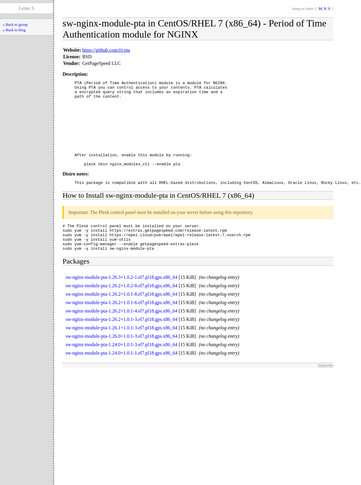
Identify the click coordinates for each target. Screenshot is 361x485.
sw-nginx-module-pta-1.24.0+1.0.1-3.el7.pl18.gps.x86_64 (121, 368)
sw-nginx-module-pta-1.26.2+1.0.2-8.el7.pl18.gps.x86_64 (121, 309)
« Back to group (15, 24)
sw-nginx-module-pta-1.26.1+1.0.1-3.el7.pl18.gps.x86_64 (121, 351)
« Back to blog (14, 30)
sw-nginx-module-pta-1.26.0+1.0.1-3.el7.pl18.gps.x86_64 (121, 359)
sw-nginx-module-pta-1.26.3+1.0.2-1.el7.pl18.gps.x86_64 (121, 300)
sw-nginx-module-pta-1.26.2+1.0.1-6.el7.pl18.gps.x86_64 (121, 325)
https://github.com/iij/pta (106, 50)
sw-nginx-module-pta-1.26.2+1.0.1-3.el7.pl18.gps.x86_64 (121, 342)
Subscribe (325, 388)
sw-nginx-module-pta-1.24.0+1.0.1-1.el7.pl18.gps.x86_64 (121, 376)
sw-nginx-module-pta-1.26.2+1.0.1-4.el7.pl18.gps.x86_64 (121, 334)
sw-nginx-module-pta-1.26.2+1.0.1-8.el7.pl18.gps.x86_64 (121, 317)
